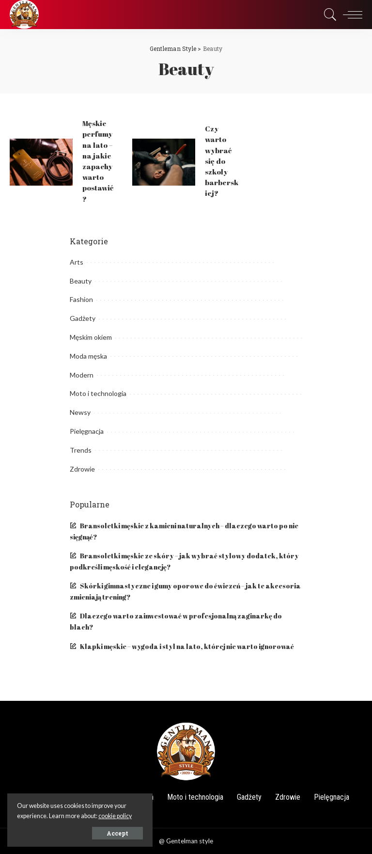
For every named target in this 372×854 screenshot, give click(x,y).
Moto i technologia (98, 393)
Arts (76, 262)
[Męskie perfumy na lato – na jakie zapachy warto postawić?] (41, 162)
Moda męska (88, 356)
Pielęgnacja (87, 431)
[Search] (328, 14)
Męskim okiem (91, 337)
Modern (81, 375)
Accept (117, 833)
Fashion (81, 299)
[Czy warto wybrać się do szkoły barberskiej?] (163, 162)
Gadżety (82, 318)
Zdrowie (82, 469)
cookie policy (115, 816)
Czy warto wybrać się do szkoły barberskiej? (221, 161)
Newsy (80, 412)
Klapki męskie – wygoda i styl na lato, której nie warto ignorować (187, 646)
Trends (81, 450)
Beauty (81, 281)
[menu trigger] (350, 14)
